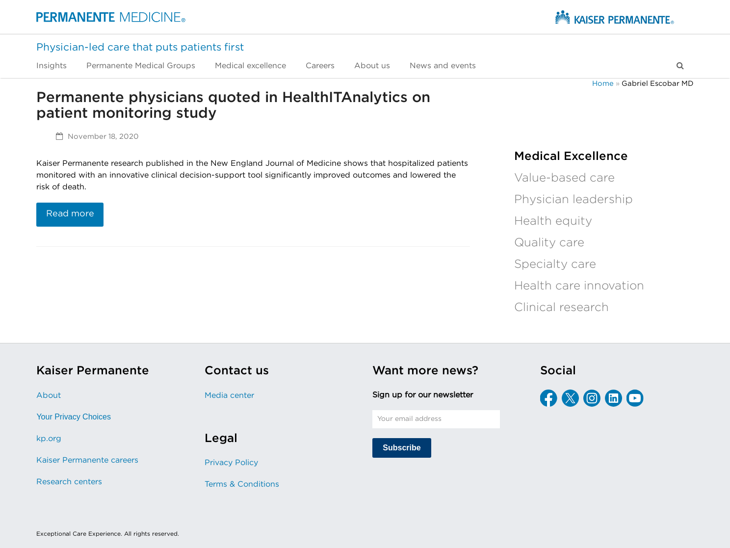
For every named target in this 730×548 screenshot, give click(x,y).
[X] (570, 398)
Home (603, 83)
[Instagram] (591, 398)
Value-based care (564, 178)
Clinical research (561, 307)
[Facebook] (548, 398)
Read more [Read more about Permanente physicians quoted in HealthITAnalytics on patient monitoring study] (70, 213)
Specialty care (555, 264)
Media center (229, 395)
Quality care (549, 243)
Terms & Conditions (242, 484)
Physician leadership (573, 200)
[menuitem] (56, 65)
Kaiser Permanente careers (87, 460)
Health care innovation (579, 286)
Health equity (553, 221)
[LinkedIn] (613, 398)
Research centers (69, 482)
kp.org (48, 439)
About (48, 395)
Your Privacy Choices (73, 417)
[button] (680, 65)
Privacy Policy (231, 463)
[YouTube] (635, 398)
